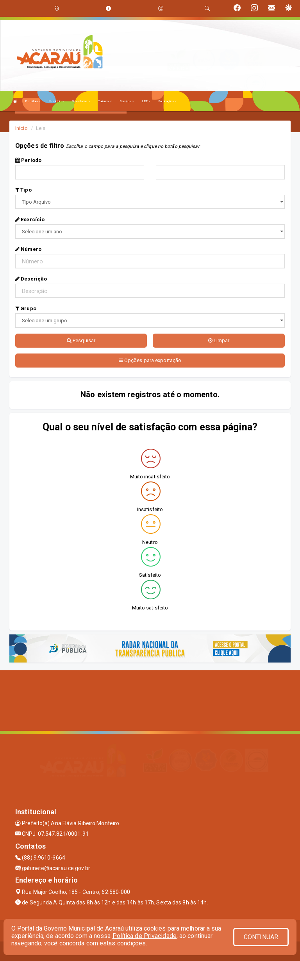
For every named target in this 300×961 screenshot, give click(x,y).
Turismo (105, 101)
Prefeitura (33, 101)
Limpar (219, 340)
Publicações (167, 101)
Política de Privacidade (144, 936)
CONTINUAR (261, 937)
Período (28, 160)
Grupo (25, 308)
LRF (146, 101)
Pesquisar (81, 340)
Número (28, 249)
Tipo (23, 190)
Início (21, 128)
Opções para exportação (150, 360)
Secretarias (81, 101)
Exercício (30, 219)
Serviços (127, 101)
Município (56, 101)
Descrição (31, 279)
